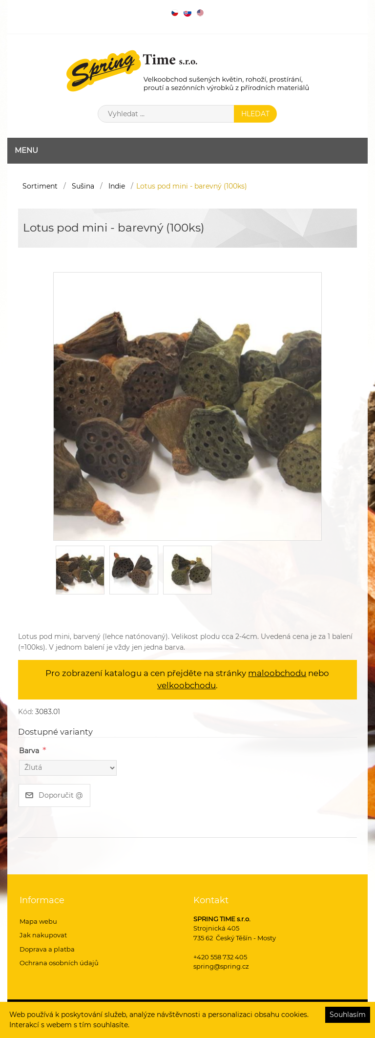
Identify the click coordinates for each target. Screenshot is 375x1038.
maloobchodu (277, 673)
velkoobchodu (186, 685)
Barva (29, 750)
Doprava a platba (47, 949)
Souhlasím (348, 1014)
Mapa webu (38, 921)
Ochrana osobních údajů (59, 963)
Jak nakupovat (43, 935)
